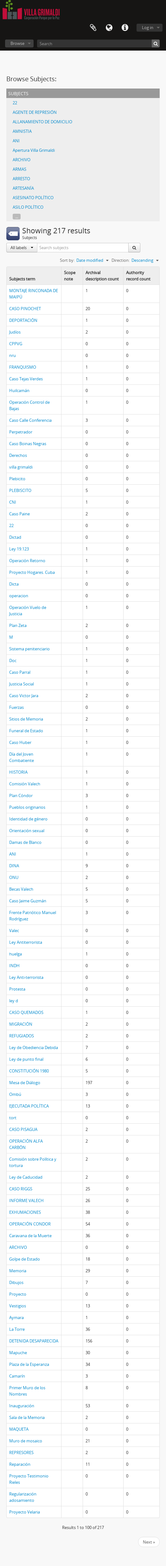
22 (15, 103)
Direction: (121, 260)
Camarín (17, 1376)
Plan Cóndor (21, 795)
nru (12, 355)
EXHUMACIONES (25, 1212)
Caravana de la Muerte (30, 1235)
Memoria (17, 1271)
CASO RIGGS (20, 1189)
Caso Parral (19, 672)
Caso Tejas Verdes (26, 379)
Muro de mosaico (25, 1441)
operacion (18, 596)
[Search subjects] (83, 247)
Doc (12, 660)
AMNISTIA (22, 131)
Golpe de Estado (24, 1259)
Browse (17, 43)
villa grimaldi (21, 467)
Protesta (17, 989)
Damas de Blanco (25, 842)
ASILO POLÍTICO (28, 207)
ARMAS (19, 169)
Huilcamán (19, 390)
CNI (12, 502)
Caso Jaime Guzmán (27, 901)
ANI (16, 141)
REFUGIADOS (21, 1036)
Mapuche (18, 1352)
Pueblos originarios (27, 807)
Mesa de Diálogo (24, 1082)
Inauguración (21, 1406)
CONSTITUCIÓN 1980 (29, 1071)
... (16, 216)
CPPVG (15, 344)
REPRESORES (21, 1452)
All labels (21, 247)
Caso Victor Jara (23, 695)
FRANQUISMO (22, 367)
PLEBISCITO (20, 490)
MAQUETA (19, 1429)
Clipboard (93, 28)
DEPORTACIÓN (23, 320)
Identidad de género (28, 819)
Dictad (15, 537)
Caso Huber (20, 742)
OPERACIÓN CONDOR (30, 1224)
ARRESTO (21, 178)
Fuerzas (16, 707)
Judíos (15, 332)
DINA (14, 866)
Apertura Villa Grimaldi (34, 150)
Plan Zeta (18, 625)
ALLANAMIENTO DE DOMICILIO (42, 122)
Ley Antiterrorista (25, 942)
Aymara (16, 1317)
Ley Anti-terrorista (26, 977)
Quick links (125, 28)
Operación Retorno (27, 560)
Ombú (15, 1094)
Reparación (19, 1464)
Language (109, 28)
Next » (149, 1542)
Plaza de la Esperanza (29, 1364)
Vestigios (17, 1306)
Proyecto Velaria (24, 1512)
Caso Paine (19, 514)
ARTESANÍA (23, 188)
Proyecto (17, 1294)
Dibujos (16, 1282)
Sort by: (67, 260)
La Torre (17, 1329)
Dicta (14, 584)
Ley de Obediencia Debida (33, 1047)
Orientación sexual (26, 830)
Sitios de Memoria (26, 719)
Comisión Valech (24, 784)
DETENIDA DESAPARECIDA (33, 1341)
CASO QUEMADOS (26, 1012)
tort (12, 1118)
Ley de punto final (26, 1059)
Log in (147, 27)
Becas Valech (21, 889)
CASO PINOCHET (25, 308)
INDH (14, 965)
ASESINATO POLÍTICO (33, 197)
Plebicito (17, 479)
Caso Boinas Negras (27, 443)
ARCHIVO (21, 160)
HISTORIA (18, 772)
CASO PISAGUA (23, 1129)
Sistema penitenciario (29, 649)
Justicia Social (21, 684)
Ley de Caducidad (25, 1177)
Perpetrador (20, 432)
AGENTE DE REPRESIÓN (35, 112)
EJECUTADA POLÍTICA (29, 1106)
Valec (14, 930)
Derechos (18, 455)
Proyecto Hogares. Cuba (32, 572)
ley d (13, 1001)
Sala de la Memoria (27, 1417)
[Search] (98, 43)
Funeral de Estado (26, 731)
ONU (13, 877)
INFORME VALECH (26, 1200)
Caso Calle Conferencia (30, 420)
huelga (15, 954)
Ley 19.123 (19, 549)
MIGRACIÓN (20, 1024)
